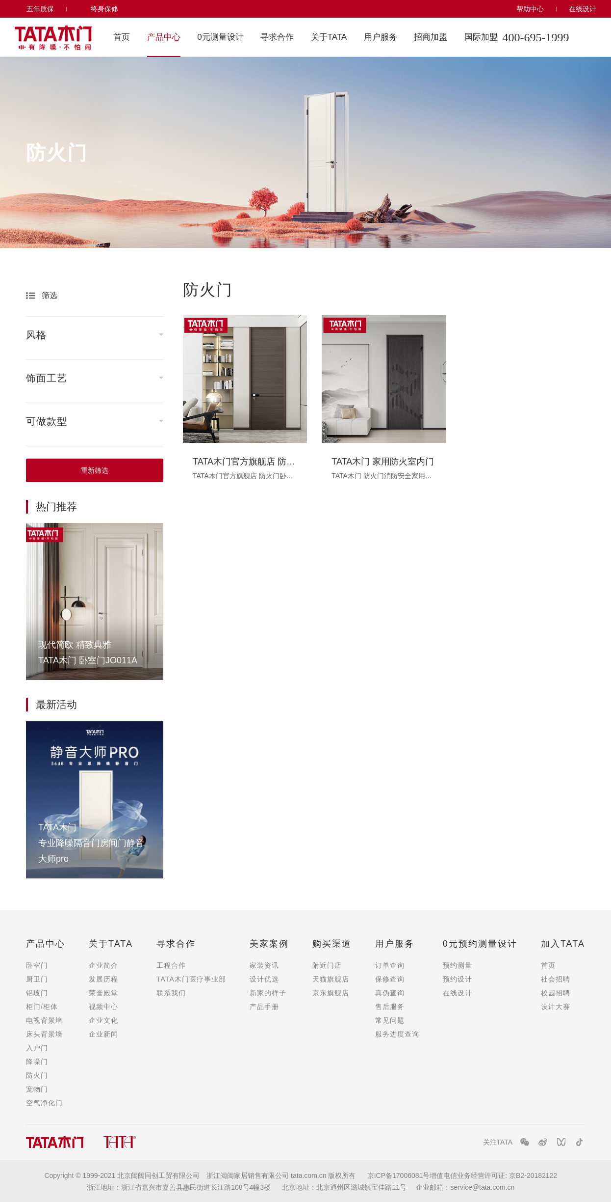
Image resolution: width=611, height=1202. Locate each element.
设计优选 (264, 979)
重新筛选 (94, 470)
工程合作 (171, 965)
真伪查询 (390, 993)
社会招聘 (555, 979)
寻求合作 (277, 37)
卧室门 (37, 965)
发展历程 (103, 979)
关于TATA (329, 37)
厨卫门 (37, 979)
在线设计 (582, 9)
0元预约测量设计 (480, 944)
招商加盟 (430, 37)
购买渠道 (332, 944)
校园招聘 (555, 993)
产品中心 (163, 37)
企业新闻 (103, 1034)
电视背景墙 (44, 1020)
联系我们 (171, 993)
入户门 (37, 1048)
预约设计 (457, 979)
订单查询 (390, 965)
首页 (121, 37)
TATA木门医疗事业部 (191, 979)
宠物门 (37, 1089)
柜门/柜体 (42, 1007)
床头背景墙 (44, 1034)
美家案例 (269, 944)
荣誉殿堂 (103, 993)
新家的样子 (268, 993)
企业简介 (103, 965)
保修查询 (390, 979)
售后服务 (390, 1007)
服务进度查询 (397, 1034)
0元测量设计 (220, 37)
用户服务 (380, 37)
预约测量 (457, 965)
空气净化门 (44, 1103)
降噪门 (37, 1061)
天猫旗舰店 (330, 979)
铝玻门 (37, 993)
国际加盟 (481, 37)
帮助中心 (530, 9)
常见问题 (390, 1020)
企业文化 (103, 1020)
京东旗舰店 (330, 993)
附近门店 (327, 965)
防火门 (37, 1075)
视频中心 (103, 1007)
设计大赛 (555, 1007)
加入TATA (563, 944)
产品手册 (264, 1007)
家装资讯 (264, 965)
